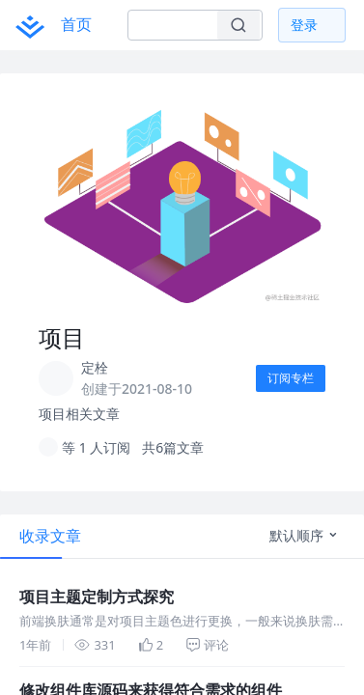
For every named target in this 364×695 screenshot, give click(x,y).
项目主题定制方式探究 (58, 581)
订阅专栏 (287, 378)
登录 (304, 24)
